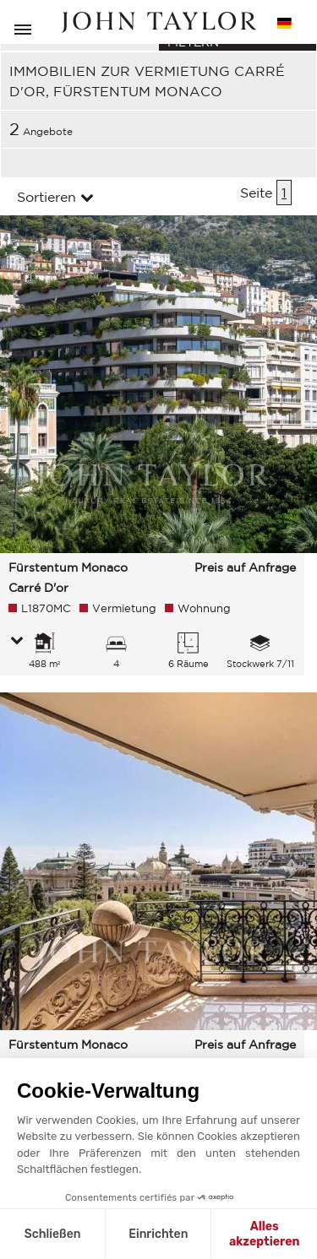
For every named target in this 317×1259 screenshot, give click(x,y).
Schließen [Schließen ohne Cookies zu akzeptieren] (53, 1234)
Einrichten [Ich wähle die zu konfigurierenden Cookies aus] (158, 1234)
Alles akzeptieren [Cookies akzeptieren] (264, 1234)
